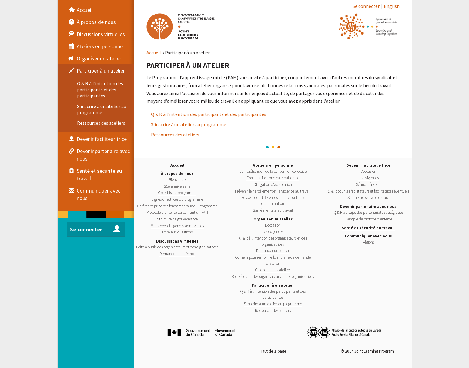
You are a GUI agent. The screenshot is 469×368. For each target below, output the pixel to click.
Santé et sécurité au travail (368, 227)
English (392, 6)
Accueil (154, 52)
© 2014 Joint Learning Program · (368, 351)
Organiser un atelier (272, 219)
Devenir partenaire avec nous (368, 206)
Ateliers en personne (273, 165)
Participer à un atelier (273, 285)
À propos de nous (177, 173)
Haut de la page (273, 351)
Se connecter (366, 6)
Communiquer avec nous (368, 236)
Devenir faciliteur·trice (368, 165)
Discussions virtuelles (177, 241)
